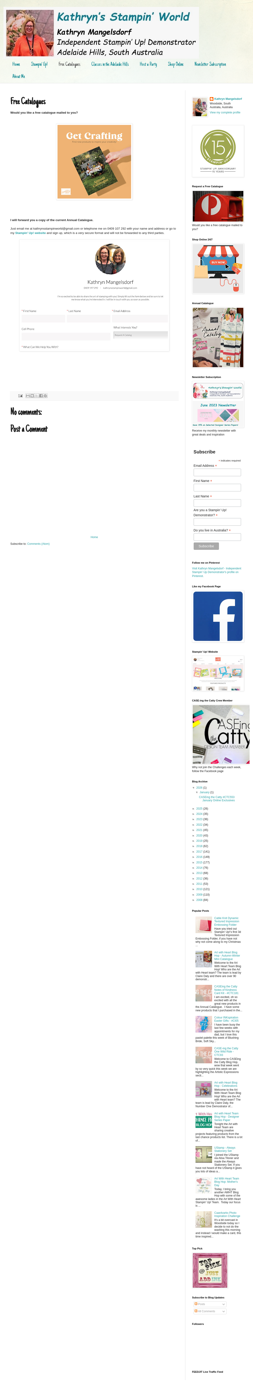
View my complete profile (225, 112)
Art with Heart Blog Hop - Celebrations (225, 1084)
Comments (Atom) (38, 543)
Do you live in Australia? (212, 530)
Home (16, 64)
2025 (199, 808)
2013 (199, 873)
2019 (199, 840)
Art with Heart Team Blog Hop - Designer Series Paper (226, 1117)
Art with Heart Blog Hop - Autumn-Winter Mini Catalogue (227, 956)
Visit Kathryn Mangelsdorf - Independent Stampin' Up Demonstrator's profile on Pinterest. (216, 572)
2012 (199, 878)
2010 (199, 889)
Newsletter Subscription (210, 64)
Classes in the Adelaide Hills (110, 64)
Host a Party (148, 64)
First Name (203, 481)
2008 (199, 900)
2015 (199, 862)
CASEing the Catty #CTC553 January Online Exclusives (217, 799)
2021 (199, 830)
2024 (199, 814)
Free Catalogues (69, 64)
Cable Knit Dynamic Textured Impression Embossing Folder (226, 921)
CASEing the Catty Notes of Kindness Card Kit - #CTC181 (226, 990)
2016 (199, 857)
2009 (199, 894)
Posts (200, 1304)
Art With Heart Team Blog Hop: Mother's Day (226, 1182)
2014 (199, 867)
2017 (199, 851)
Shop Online (176, 64)
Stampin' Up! (39, 64)
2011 (199, 883)
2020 (199, 835)
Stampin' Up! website (30, 233)
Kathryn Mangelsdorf (228, 99)
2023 (199, 819)
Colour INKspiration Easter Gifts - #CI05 (226, 1019)
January (205, 792)
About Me (18, 77)
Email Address (205, 466)
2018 (199, 846)
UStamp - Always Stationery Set (224, 1149)
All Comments (205, 1311)
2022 (199, 824)
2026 (199, 787)
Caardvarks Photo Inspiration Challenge (227, 1214)
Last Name (203, 496)
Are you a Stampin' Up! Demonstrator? (210, 512)
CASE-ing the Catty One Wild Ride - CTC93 (226, 1052)
